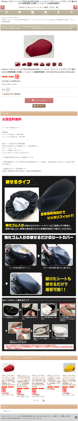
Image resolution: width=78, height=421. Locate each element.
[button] (3, 7)
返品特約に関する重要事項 (11, 94)
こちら (40, 418)
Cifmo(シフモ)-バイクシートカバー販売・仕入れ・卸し (39, 7)
